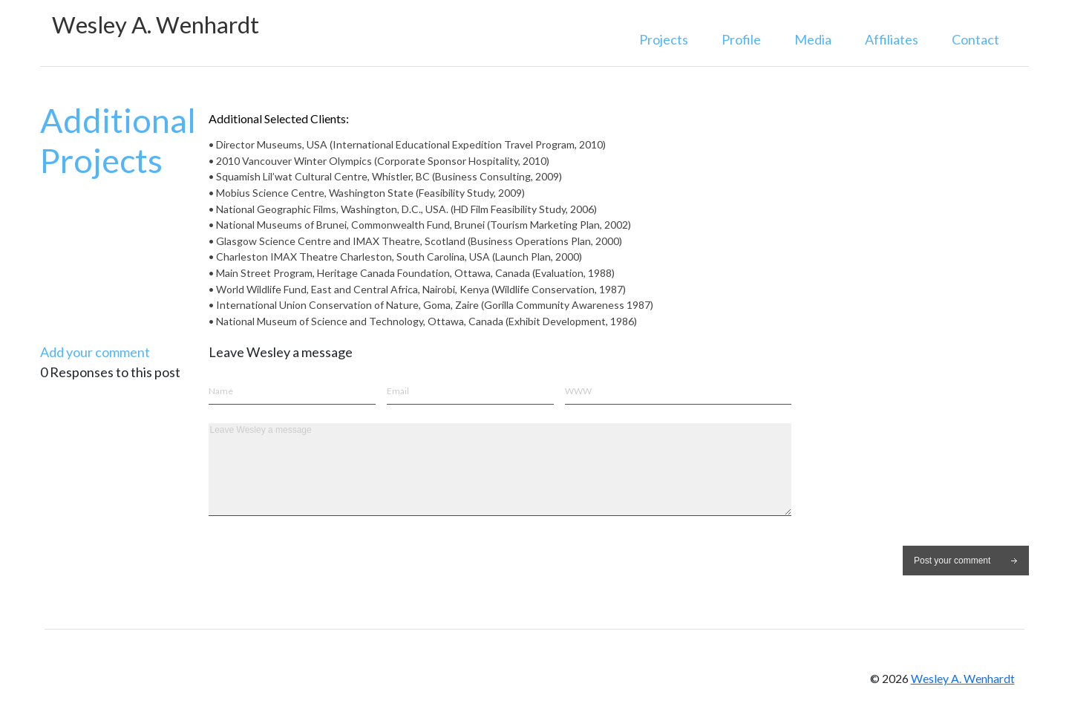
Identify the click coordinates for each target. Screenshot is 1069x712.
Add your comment (95, 352)
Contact (975, 39)
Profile (741, 39)
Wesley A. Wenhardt (155, 25)
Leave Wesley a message (500, 469)
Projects (663, 39)
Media (812, 39)
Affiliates (891, 39)
